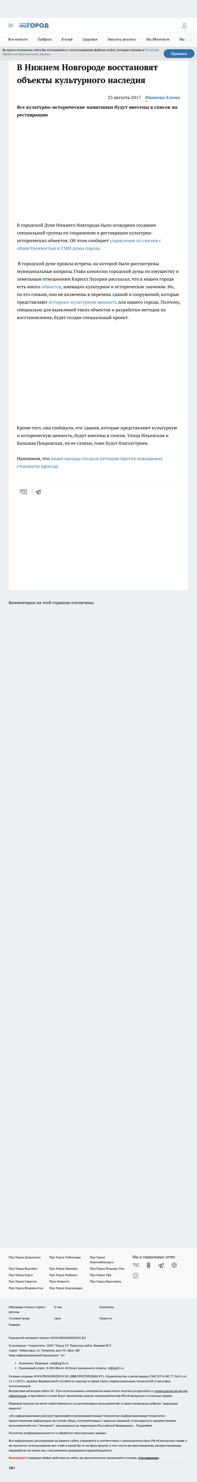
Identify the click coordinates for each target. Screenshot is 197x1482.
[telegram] (40, 491)
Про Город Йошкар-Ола (107, 1268)
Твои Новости (59, 1281)
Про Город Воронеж (23, 1268)
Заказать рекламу (121, 39)
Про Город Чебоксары (65, 1257)
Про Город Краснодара (65, 1288)
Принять (179, 53)
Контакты (107, 1307)
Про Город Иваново (63, 1268)
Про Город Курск (21, 1275)
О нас (58, 1307)
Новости (106, 1318)
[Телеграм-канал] (161, 1265)
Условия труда (19, 1318)
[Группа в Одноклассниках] (148, 1265)
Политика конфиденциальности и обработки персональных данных (57, 1433)
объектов (51, 287)
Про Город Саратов (22, 1281)
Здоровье (90, 39)
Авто (57, 1318)
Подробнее (144, 1425)
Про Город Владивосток (26, 1288)
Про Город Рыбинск (63, 1275)
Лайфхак (44, 39)
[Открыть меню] (11, 25)
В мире (67, 39)
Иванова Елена (162, 97)
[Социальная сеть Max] (135, 1275)
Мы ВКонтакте (158, 39)
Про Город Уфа (100, 1275)
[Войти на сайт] (184, 25)
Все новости (18, 39)
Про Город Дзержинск (25, 1257)
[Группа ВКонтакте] (135, 1265)
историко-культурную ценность (82, 302)
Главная (14, 1325)
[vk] (23, 491)
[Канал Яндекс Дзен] (174, 1265)
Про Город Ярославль (105, 1281)
